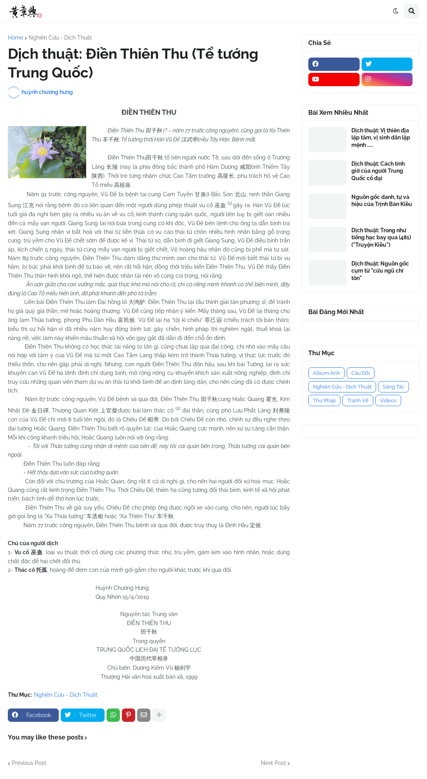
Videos (388, 400)
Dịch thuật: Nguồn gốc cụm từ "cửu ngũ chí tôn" (380, 270)
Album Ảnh (326, 373)
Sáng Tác (393, 387)
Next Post (273, 763)
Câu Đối (360, 373)
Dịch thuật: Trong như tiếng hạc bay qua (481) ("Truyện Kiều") (381, 237)
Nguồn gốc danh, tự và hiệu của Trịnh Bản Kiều (381, 200)
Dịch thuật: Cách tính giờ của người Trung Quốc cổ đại (378, 171)
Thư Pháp (324, 400)
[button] (395, 11)
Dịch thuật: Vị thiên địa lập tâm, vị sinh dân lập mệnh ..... (380, 137)
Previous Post (29, 763)
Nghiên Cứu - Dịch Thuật (60, 37)
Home (15, 37)
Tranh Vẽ (358, 400)
